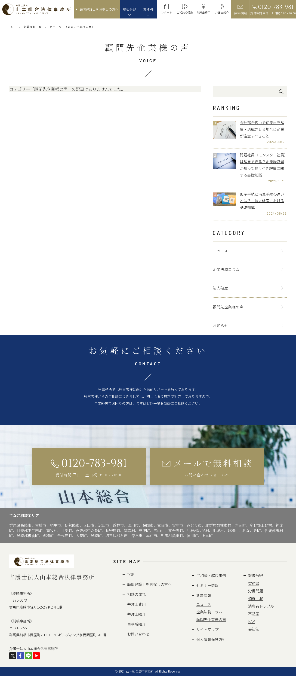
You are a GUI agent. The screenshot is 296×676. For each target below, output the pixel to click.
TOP (12, 27)
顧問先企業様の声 (228, 307)
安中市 (177, 525)
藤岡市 (148, 525)
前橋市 (40, 525)
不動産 (253, 613)
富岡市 (162, 525)
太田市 (88, 525)
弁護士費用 (136, 604)
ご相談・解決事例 (211, 575)
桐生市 (55, 525)
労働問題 (255, 591)
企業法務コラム (226, 269)
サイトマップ (207, 629)
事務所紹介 (136, 624)
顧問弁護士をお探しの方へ (149, 584)
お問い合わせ (138, 634)
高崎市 (25, 525)
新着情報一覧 (33, 27)
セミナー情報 (207, 585)
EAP (251, 621)
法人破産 (220, 288)
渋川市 (133, 525)
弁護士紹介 (136, 614)
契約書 (253, 583)
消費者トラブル (261, 606)
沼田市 (103, 525)
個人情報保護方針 (211, 639)
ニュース (220, 250)
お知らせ (220, 325)
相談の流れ (136, 594)
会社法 (253, 629)
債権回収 (255, 598)
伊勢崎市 (72, 525)
